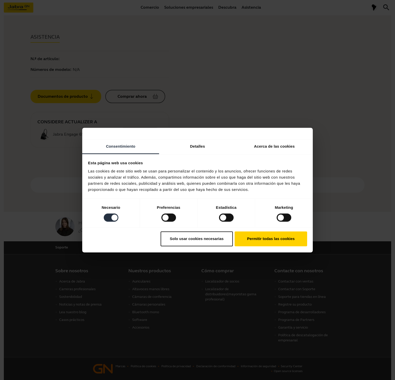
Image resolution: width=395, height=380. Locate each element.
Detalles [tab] (197, 146)
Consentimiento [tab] (121, 146)
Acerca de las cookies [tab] (274, 146)
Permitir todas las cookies (271, 239)
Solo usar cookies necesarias (197, 239)
